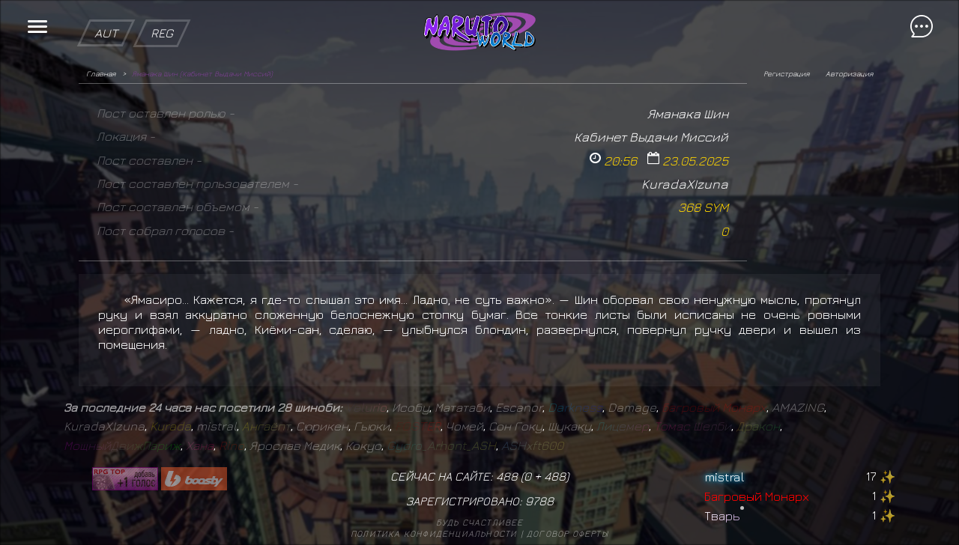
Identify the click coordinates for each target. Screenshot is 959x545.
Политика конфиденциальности (434, 533)
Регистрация (786, 73)
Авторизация (849, 73)
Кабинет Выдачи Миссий (651, 136)
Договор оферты (567, 533)
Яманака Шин (687, 113)
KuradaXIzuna (684, 184)
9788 (539, 500)
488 (555, 476)
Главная (100, 73)
